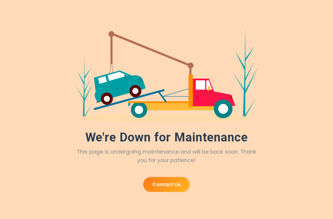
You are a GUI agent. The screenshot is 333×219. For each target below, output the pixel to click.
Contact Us (166, 184)
